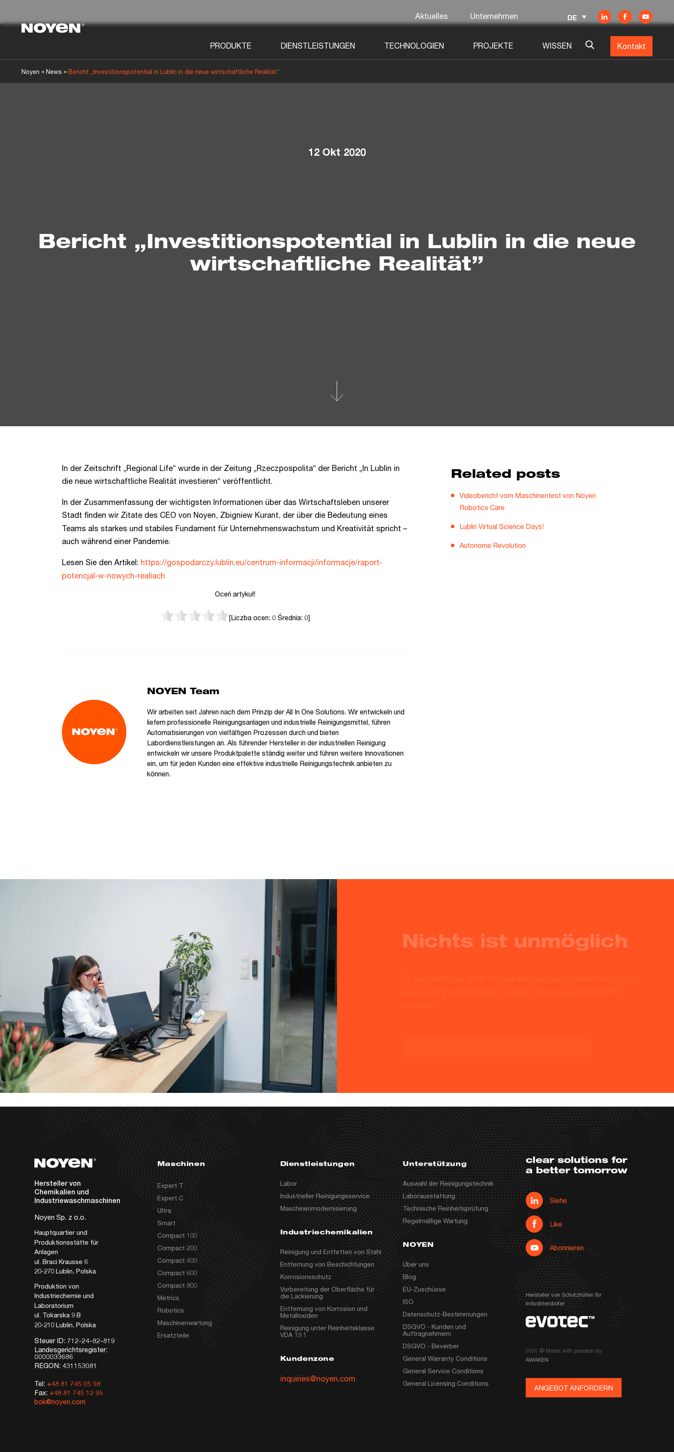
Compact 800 (177, 1285)
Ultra (164, 1210)
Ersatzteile (173, 1335)
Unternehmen (494, 16)
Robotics (170, 1310)
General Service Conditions (443, 1371)
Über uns (416, 1264)
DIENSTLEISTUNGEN (318, 45)
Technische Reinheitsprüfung (445, 1208)
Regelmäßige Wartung (435, 1220)
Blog (409, 1276)
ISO (408, 1301)
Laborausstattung (429, 1196)
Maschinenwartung (184, 1322)
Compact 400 (177, 1260)
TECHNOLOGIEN (414, 45)
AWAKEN (537, 1359)
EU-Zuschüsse (424, 1289)
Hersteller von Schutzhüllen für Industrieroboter (563, 1299)
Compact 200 (177, 1248)
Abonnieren (555, 1247)
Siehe (546, 1200)
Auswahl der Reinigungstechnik (448, 1183)
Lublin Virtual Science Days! (502, 526)
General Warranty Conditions (445, 1358)
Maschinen (181, 1164)
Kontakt (631, 46)
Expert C (170, 1198)
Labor (288, 1183)
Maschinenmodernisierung (318, 1208)
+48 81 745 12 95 (76, 1392)
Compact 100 (177, 1235)
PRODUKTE (230, 45)
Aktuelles (431, 16)
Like (544, 1224)
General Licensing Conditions (446, 1383)
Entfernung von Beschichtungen (327, 1264)
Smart (166, 1223)
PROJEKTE (493, 45)
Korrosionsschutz (305, 1276)
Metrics (168, 1297)
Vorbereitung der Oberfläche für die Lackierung (327, 1292)
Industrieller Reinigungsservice (325, 1196)
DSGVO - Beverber (431, 1346)
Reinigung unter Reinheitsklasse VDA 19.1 (327, 1331)
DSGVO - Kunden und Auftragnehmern (434, 1330)
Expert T (170, 1185)
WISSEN (557, 45)
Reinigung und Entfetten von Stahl (330, 1251)
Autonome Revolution (493, 545)
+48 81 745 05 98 (74, 1383)
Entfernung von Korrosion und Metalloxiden (324, 1311)
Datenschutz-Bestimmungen (445, 1314)
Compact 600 (177, 1273)
